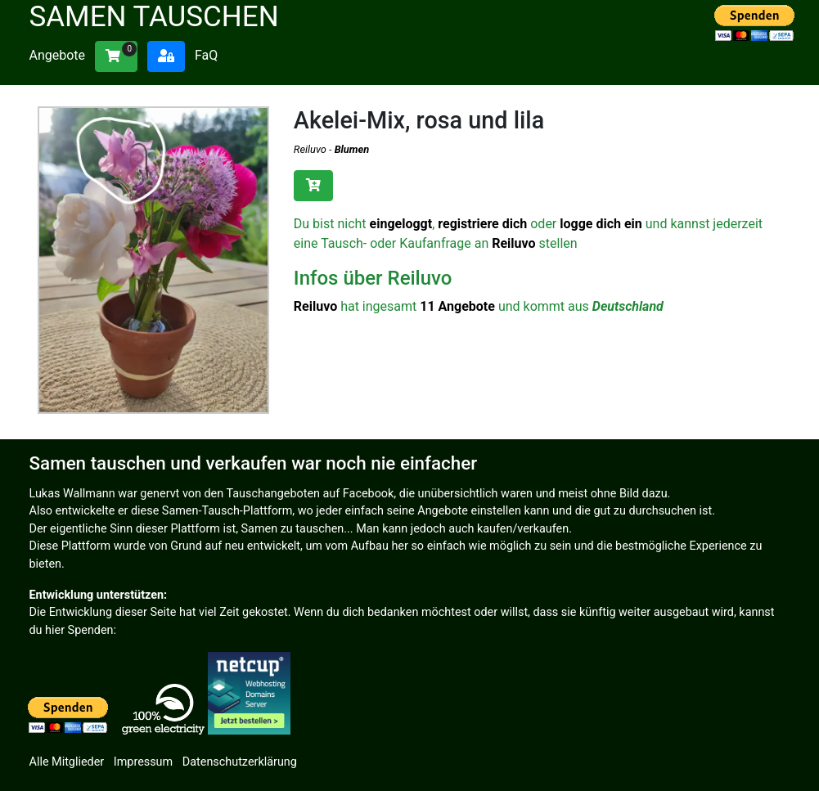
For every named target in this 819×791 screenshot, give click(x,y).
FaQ (206, 55)
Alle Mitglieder (67, 762)
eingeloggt (401, 223)
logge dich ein (601, 223)
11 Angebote (457, 306)
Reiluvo (310, 149)
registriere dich (482, 223)
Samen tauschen (154, 17)
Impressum (143, 762)
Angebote (57, 55)
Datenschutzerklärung (239, 762)
